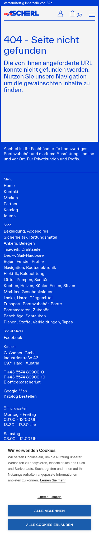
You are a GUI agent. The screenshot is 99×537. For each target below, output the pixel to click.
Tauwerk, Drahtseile (22, 249)
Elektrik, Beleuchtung (24, 273)
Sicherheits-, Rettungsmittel (30, 237)
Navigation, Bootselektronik (30, 267)
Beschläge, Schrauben (25, 315)
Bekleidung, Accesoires (26, 231)
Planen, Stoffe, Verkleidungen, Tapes (38, 321)
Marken (11, 197)
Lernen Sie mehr (52, 480)
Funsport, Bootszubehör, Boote (33, 303)
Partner (10, 203)
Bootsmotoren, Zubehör (26, 309)
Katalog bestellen (20, 396)
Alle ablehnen (49, 511)
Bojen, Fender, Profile (24, 261)
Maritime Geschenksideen (29, 291)
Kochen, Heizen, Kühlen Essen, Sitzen (39, 285)
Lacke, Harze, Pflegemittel (28, 297)
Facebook (13, 337)
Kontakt (11, 191)
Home (9, 185)
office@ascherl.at (24, 382)
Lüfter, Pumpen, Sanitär (26, 279)
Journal (10, 215)
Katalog (11, 209)
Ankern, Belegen (19, 243)
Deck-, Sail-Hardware (24, 255)
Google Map (15, 390)
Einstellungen (49, 497)
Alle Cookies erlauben (49, 525)
